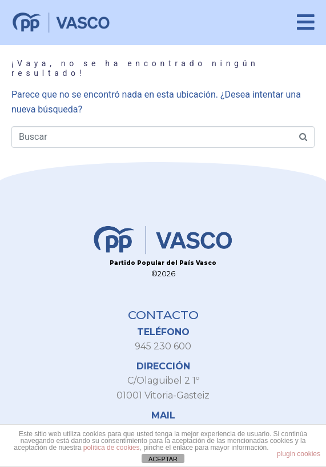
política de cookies (111, 448)
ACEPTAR (163, 459)
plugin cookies (298, 454)
